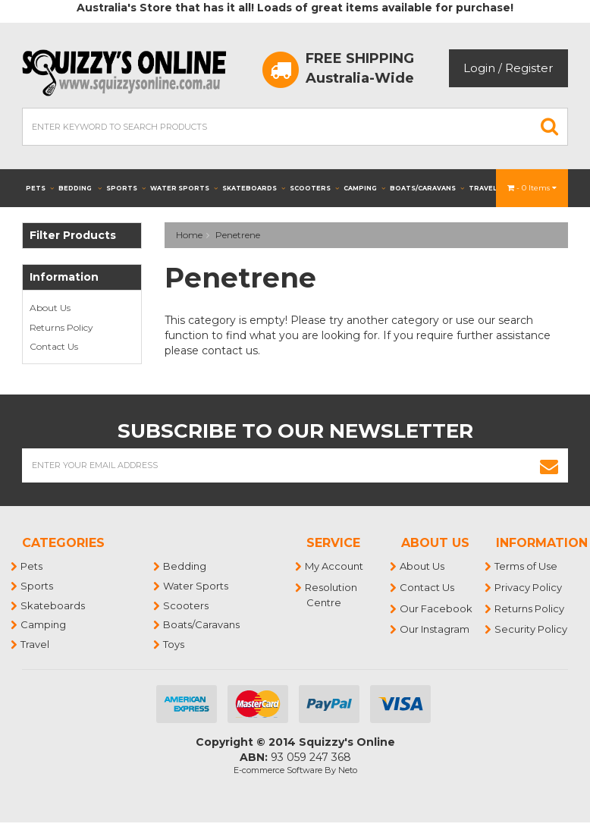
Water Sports (184, 188)
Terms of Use (526, 566)
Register (529, 68)
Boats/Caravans (427, 188)
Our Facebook (436, 608)
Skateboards (253, 188)
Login (479, 68)
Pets (40, 188)
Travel (488, 188)
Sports (126, 188)
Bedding (80, 188)
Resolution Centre (331, 594)
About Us (50, 307)
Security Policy (531, 629)
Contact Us (54, 346)
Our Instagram (435, 629)
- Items (532, 188)
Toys (174, 644)
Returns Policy (61, 327)
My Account (334, 566)
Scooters (314, 188)
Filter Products (73, 235)
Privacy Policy (529, 587)
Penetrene (237, 235)
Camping (364, 188)
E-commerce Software (278, 770)
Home (189, 235)
